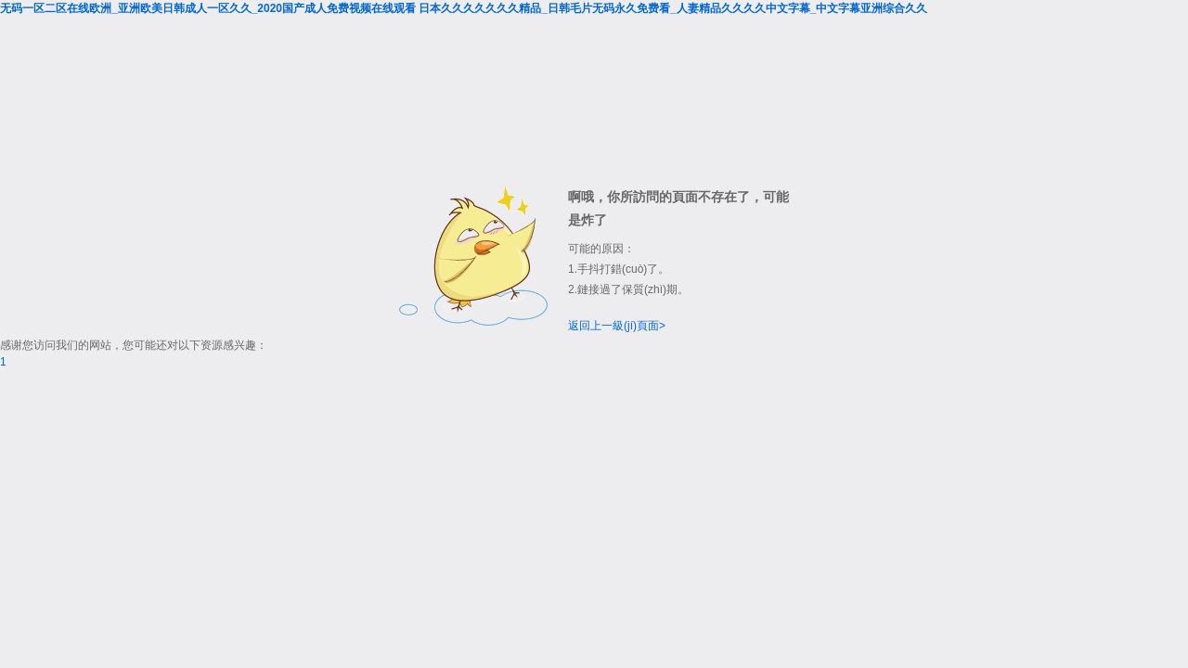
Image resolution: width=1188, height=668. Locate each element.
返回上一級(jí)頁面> (616, 325)
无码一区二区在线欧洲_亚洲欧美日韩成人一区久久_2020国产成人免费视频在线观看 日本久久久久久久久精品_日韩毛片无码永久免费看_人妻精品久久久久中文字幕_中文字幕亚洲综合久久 (463, 8)
